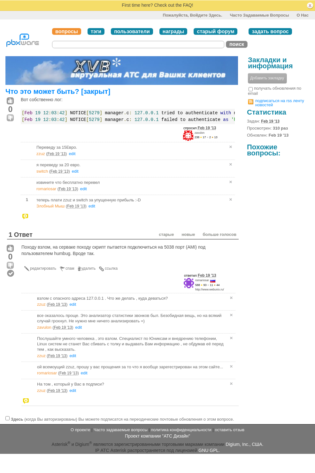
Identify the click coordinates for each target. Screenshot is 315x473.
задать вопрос (270, 31)
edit (72, 153)
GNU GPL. (209, 450)
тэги (96, 31)
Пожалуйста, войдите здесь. (192, 15)
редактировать (43, 268)
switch (42, 171)
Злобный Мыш (50, 206)
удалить (88, 268)
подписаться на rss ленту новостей (279, 102)
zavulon (199, 132)
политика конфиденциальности (181, 429)
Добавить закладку (267, 78)
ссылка (111, 268)
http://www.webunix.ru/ (209, 289)
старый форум (215, 31)
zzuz (40, 153)
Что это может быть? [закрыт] (57, 91)
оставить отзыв (229, 429)
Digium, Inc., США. (245, 444)
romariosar (46, 188)
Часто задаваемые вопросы (259, 15)
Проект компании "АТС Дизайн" (157, 436)
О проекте (80, 429)
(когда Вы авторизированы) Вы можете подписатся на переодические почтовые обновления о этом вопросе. (122, 419)
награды (173, 31)
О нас (302, 15)
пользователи (132, 31)
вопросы (66, 31)
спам (69, 268)
